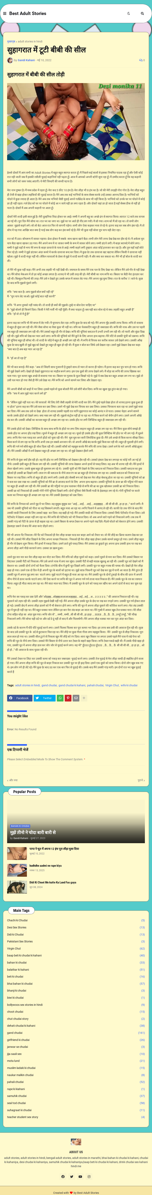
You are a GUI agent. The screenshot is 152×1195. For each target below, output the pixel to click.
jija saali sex (76, 1054)
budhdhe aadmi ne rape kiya (45, 865)
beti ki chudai (76, 977)
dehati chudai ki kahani (76, 1026)
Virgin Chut (112, 685)
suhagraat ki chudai (76, 1110)
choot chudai (76, 1012)
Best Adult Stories (27, 13)
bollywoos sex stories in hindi (76, 1005)
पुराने (140, 780)
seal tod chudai (76, 1103)
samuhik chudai (76, 1096)
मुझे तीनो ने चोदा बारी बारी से (33, 832)
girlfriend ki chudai (76, 1040)
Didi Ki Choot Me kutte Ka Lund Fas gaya (52, 882)
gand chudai (49, 685)
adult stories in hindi (30, 41)
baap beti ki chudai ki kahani (76, 956)
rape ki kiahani (76, 1089)
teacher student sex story (76, 1117)
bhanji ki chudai (76, 991)
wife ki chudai (129, 685)
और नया (13, 780)
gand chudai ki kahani (72, 685)
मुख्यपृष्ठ (11, 41)
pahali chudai (95, 685)
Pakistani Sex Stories (76, 942)
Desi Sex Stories (76, 928)
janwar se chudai (76, 1047)
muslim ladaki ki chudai (76, 1068)
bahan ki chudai (76, 963)
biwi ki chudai (76, 998)
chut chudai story (76, 1019)
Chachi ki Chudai (76, 920)
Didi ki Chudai (76, 935)
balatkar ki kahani (76, 970)
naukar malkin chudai (76, 1075)
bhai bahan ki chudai (76, 984)
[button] (4, 13)
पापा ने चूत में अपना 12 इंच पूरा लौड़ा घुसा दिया (54, 849)
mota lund (76, 1061)
